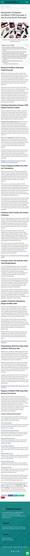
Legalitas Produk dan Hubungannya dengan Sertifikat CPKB (15, 56)
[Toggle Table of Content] (26, 45)
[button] (27, 2)
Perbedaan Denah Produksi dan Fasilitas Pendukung (13, 53)
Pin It (3, 497)
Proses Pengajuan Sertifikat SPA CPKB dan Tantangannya (14, 51)
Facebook (11, 495)
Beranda (2, 6)
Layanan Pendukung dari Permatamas (11, 63)
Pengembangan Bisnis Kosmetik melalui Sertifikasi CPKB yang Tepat (14, 58)
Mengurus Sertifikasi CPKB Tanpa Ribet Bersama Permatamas (12, 61)
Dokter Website (24, 547)
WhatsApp (21, 495)
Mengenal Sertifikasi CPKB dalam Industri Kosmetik (13, 47)
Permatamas (8, 6)
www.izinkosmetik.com (7, 489)
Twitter (16, 495)
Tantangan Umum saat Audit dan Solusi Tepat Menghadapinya (15, 54)
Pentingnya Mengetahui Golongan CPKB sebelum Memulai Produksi (14, 49)
